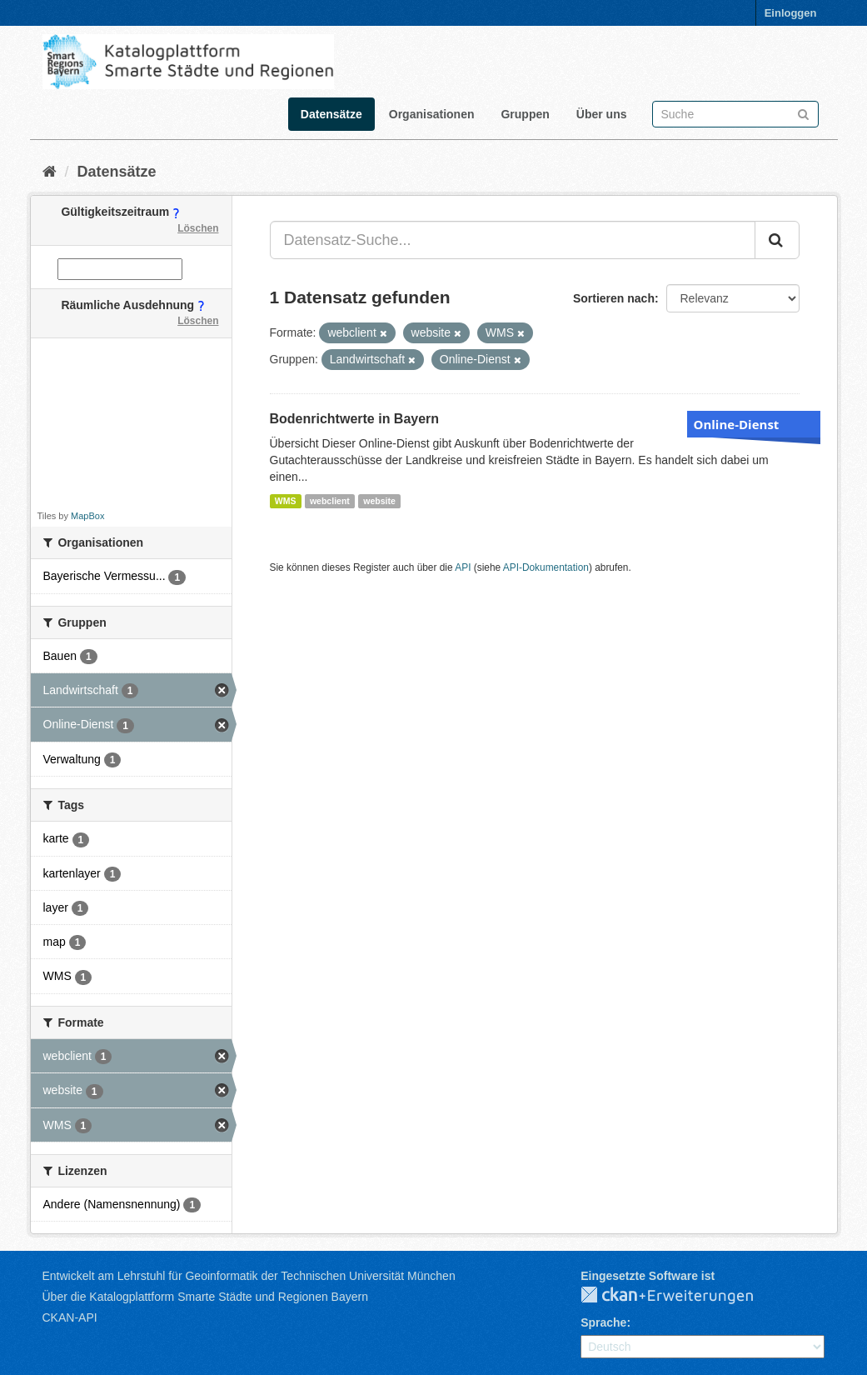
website (379, 501)
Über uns (601, 114)
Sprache (603, 1322)
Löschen (197, 228)
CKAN (680, 1296)
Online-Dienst (737, 424)
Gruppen (525, 114)
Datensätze (331, 114)
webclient (330, 501)
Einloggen (791, 13)
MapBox (87, 516)
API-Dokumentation (546, 567)
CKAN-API (69, 1317)
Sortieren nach (614, 298)
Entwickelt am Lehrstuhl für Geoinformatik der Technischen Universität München (249, 1275)
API (463, 567)
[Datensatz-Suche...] (512, 240)
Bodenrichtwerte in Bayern (355, 419)
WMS (285, 501)
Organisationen (432, 114)
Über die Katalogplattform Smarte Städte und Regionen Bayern (205, 1296)
